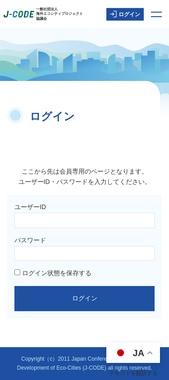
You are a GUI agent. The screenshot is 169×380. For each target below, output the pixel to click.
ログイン (125, 14)
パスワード (30, 240)
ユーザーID (30, 206)
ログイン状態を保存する (52, 273)
